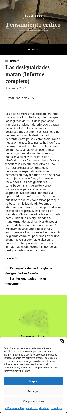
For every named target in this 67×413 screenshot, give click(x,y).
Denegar (33, 391)
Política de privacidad (37, 408)
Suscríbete (33, 15)
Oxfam (14, 61)
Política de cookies (14, 408)
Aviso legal (56, 408)
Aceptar (34, 381)
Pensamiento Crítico (33, 336)
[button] (61, 341)
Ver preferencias (33, 401)
